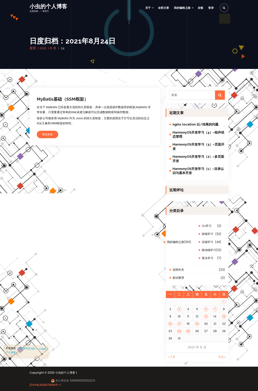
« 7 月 (171, 357)
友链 (200, 8)
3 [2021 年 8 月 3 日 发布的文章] (179, 309)
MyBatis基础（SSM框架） (62, 99)
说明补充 (178, 269)
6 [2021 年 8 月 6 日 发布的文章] (206, 309)
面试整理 (178, 277)
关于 (148, 8)
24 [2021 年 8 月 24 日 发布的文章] (179, 331)
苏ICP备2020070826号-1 (45, 385)
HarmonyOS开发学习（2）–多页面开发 (198, 159)
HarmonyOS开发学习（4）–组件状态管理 (198, 134)
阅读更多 (47, 134)
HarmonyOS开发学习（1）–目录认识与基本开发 (198, 171)
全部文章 (163, 8)
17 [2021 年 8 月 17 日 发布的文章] (179, 324)
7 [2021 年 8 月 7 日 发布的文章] (215, 309)
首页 (33, 48)
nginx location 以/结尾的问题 (195, 124)
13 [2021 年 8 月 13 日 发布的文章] (206, 316)
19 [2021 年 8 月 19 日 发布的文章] (197, 324)
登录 (211, 8)
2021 (43, 48)
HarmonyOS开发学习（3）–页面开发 (198, 146)
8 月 (53, 48)
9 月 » (222, 357)
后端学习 (207, 242)
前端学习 (207, 234)
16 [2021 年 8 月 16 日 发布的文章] (170, 324)
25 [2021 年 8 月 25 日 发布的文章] (188, 331)
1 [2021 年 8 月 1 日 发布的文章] (223, 302)
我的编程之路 (182, 8)
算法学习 (207, 258)
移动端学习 (209, 250)
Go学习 (206, 226)
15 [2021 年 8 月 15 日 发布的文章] (224, 316)
